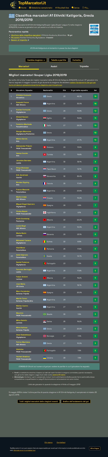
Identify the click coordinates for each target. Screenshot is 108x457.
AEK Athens (21, 105)
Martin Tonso (21, 298)
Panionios (30, 134)
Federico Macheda (24, 124)
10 (95, 125)
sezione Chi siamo (58, 375)
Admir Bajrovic (22, 255)
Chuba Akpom (21, 211)
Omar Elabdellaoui (23, 335)
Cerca (75, 7)
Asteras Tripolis (22, 294)
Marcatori (24, 66)
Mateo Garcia (21, 139)
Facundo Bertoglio (24, 269)
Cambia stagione (36, 60)
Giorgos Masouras (23, 131)
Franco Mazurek (22, 189)
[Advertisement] (54, 423)
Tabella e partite (58, 60)
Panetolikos (21, 192)
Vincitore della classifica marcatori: (26, 35)
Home (22, 7)
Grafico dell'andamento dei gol (76, 401)
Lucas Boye (21, 226)
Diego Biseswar (22, 168)
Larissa (19, 235)
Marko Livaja (21, 197)
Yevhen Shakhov (23, 356)
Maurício (19, 313)
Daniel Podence (22, 262)
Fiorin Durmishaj (22, 218)
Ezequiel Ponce (22, 102)
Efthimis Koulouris (23, 95)
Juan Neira (20, 284)
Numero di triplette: (19, 40)
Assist (54, 66)
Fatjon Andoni (22, 277)
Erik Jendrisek (22, 175)
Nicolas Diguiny (22, 182)
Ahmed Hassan (22, 117)
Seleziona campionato (40, 7)
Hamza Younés (22, 153)
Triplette (84, 66)
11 (95, 118)
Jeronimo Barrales (23, 160)
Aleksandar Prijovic (24, 146)
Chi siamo (48, 442)
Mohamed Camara (23, 240)
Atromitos (20, 97)
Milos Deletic (21, 320)
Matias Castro (22, 306)
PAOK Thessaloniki (23, 148)
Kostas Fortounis (23, 110)
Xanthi (19, 177)
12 (95, 111)
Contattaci (61, 442)
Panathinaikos (22, 127)
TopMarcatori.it (32, 2)
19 (95, 96)
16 (95, 103)
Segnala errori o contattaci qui (24, 450)
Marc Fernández (23, 291)
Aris (17, 141)
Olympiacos (21, 112)
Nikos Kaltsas (21, 327)
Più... (85, 7)
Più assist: (15, 37)
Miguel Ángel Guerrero (25, 204)
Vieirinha (19, 349)
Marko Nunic (21, 233)
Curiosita (77, 60)
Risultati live (62, 7)
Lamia (18, 163)
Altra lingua (94, 448)
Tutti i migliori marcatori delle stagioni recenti (38, 401)
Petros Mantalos (23, 342)
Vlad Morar (20, 248)
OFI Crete (20, 286)
